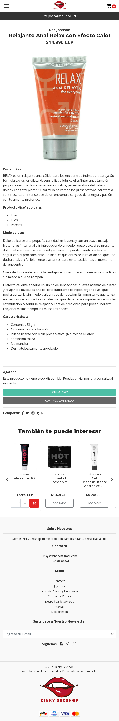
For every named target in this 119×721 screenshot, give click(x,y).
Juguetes (59, 586)
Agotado (9, 372)
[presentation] (7, 479)
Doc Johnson (59, 612)
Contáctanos (59, 392)
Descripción (12, 169)
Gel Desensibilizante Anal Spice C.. (94, 482)
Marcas (59, 607)
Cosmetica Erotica (59, 596)
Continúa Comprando (59, 400)
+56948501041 (59, 561)
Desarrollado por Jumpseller (80, 671)
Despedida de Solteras (59, 601)
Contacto (59, 581)
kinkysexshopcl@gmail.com (59, 556)
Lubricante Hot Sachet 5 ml (59, 480)
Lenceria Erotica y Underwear (59, 591)
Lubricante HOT (24, 478)
